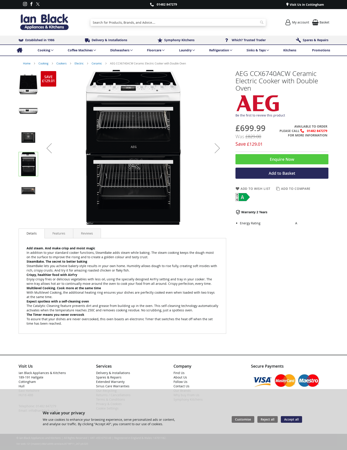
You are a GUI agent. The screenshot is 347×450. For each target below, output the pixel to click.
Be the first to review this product (260, 115)
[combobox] (178, 22)
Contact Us (181, 386)
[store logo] (44, 22)
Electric (79, 63)
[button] (49, 148)
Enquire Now (282, 159)
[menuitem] (19, 50)
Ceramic (97, 63)
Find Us (179, 373)
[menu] (173, 50)
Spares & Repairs (108, 377)
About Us (180, 377)
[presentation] (32, 233)
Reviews (87, 233)
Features (58, 233)
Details (32, 233)
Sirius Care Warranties (112, 386)
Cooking (44, 63)
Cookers (61, 63)
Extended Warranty (110, 382)
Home (27, 63)
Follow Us (180, 382)
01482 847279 (167, 4)
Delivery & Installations (113, 373)
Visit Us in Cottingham (306, 4)
